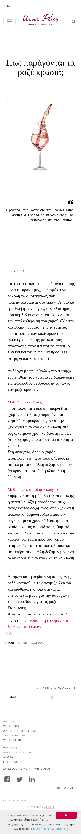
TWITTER (21, 643)
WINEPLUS (11, 726)
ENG (7, 6)
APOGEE (49, 807)
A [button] (6, 633)
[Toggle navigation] (9, 21)
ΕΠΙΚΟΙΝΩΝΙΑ (67, 788)
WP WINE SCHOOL (17, 753)
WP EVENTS (12, 748)
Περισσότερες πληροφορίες (49, 829)
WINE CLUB (12, 740)
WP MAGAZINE (14, 736)
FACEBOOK (37, 643)
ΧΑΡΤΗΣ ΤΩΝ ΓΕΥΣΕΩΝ (20, 731)
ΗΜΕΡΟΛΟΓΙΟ (13, 762)
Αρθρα (8, 757)
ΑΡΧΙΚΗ (9, 722)
